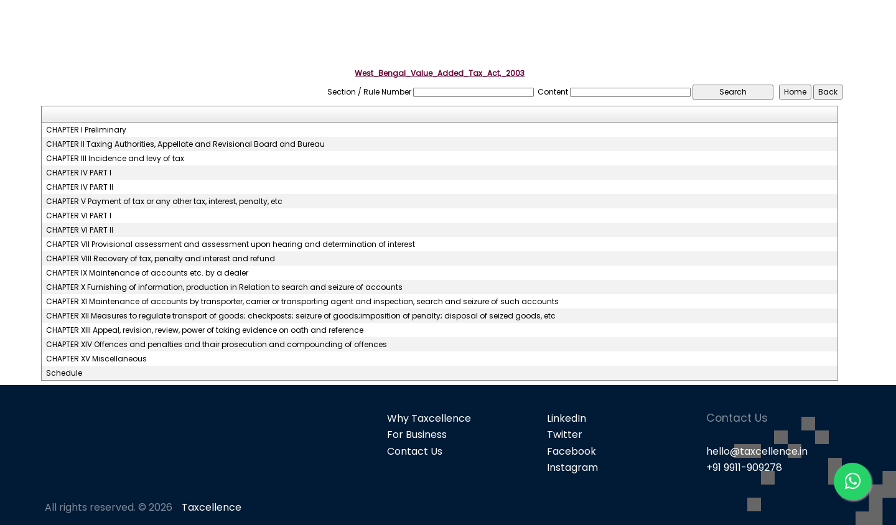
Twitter (564, 434)
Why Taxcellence (429, 418)
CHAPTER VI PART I (78, 216)
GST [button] (748, 31)
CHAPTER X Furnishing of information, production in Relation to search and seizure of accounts (224, 287)
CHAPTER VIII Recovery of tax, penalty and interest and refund (160, 259)
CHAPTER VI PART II (79, 230)
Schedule (64, 373)
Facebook (571, 451)
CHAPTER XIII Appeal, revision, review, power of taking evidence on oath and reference (204, 330)
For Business (417, 434)
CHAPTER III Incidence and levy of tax (115, 159)
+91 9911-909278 (744, 467)
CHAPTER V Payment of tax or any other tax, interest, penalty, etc (164, 202)
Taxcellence (211, 507)
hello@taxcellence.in (757, 451)
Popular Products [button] (667, 31)
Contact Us (414, 451)
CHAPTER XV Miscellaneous (96, 359)
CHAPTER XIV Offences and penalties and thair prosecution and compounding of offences (216, 345)
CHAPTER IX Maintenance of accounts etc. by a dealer (147, 273)
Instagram (572, 467)
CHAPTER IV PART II (79, 187)
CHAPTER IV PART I (78, 173)
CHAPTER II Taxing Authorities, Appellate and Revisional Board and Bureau (185, 144)
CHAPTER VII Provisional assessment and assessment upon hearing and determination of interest (230, 244)
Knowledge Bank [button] (827, 31)
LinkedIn (566, 418)
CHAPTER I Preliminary (86, 130)
